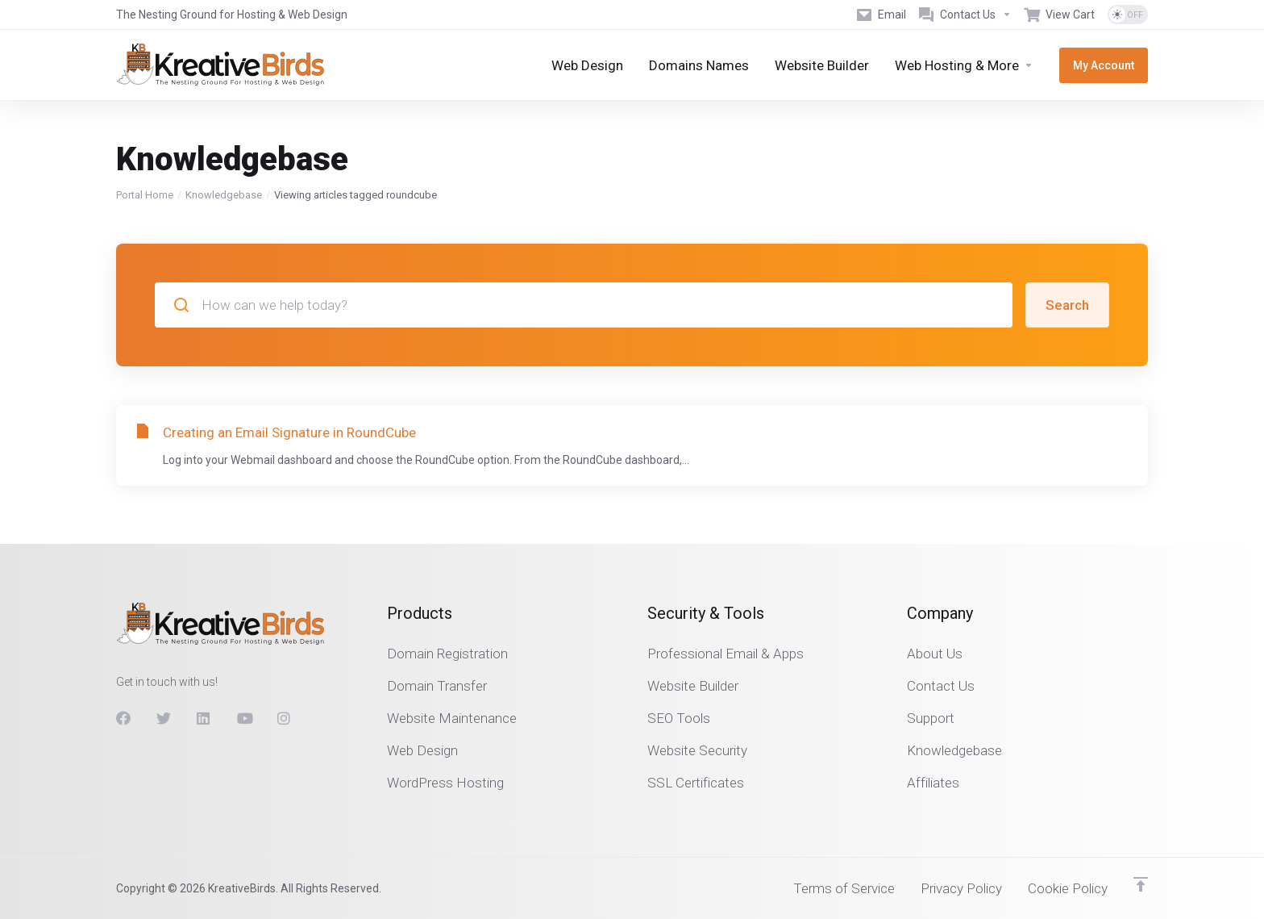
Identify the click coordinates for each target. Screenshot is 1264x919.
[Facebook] (123, 718)
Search (1067, 305)
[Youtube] (244, 718)
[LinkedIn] (204, 718)
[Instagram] (284, 718)
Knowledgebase (223, 195)
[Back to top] (1141, 884)
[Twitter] (163, 718)
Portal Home (144, 195)
